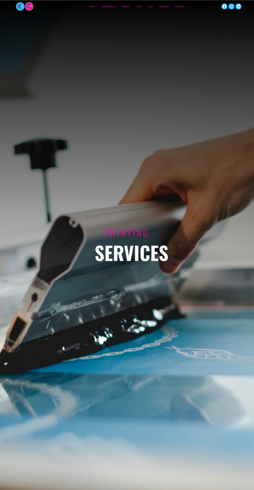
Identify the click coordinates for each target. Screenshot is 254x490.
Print (139, 6)
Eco (150, 6)
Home (92, 6)
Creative (164, 6)
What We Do (108, 6)
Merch (125, 6)
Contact (180, 6)
